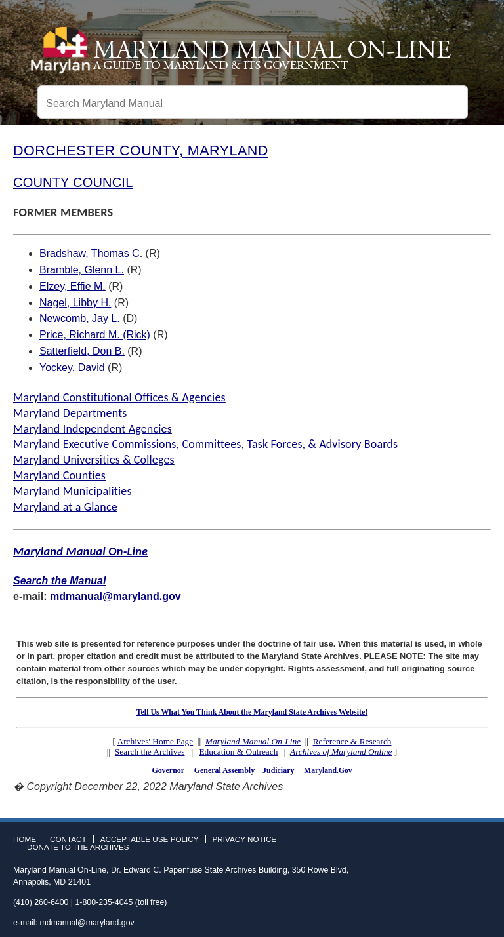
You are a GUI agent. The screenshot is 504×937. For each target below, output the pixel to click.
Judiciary (278, 770)
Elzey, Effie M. (72, 286)
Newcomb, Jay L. (79, 318)
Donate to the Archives (78, 847)
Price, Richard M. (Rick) (94, 334)
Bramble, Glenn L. (81, 269)
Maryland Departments (70, 413)
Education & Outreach (238, 752)
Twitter (461, 843)
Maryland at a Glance (65, 507)
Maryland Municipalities (72, 491)
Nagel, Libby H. (75, 302)
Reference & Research (352, 741)
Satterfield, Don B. (82, 351)
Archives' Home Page (155, 741)
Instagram (480, 843)
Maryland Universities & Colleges (94, 459)
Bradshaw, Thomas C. (90, 253)
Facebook (442, 843)
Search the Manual (59, 580)
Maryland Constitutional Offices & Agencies (119, 397)
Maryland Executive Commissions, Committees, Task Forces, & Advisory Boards (205, 444)
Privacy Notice (245, 839)
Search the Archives (150, 752)
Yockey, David (72, 367)
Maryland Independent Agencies (92, 429)
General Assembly (224, 770)
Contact (68, 839)
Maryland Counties (59, 475)
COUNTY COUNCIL (73, 182)
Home (24, 839)
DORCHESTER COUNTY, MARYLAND (140, 150)
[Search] (452, 103)
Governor (168, 770)
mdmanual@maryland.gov (115, 596)
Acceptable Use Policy (149, 839)
